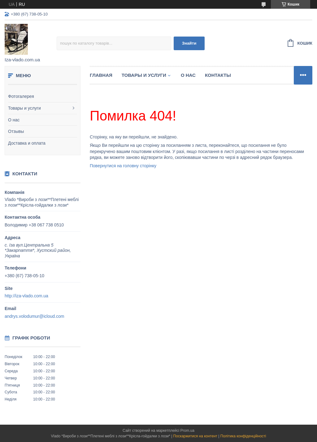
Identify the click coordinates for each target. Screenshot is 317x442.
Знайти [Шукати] (189, 43)
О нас (14, 119)
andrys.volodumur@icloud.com (34, 316)
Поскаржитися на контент (195, 436)
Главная (101, 75)
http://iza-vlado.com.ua (26, 295)
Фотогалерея (21, 96)
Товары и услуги (24, 108)
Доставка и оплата (27, 143)
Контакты (218, 75)
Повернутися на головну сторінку (123, 165)
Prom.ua (187, 430)
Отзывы (16, 131)
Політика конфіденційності (243, 436)
